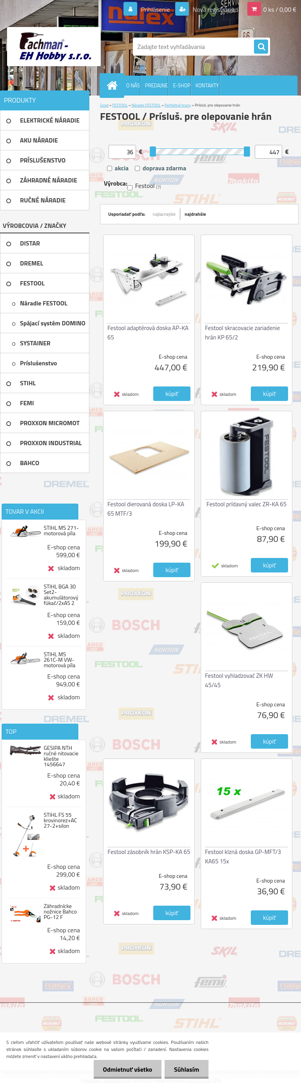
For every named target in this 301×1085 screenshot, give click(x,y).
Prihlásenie (155, 9)
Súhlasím (186, 1069)
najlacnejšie (164, 214)
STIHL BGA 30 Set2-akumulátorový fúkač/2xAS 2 (61, 595)
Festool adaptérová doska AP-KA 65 (148, 332)
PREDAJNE (156, 85)
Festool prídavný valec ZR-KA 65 (246, 504)
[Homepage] (113, 85)
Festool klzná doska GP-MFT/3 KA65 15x (243, 856)
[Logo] (54, 46)
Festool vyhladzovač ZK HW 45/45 (239, 680)
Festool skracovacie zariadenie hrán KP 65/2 (242, 332)
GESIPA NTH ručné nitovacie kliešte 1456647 (61, 756)
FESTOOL (120, 105)
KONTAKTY (207, 85)
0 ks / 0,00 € (279, 9)
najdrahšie (195, 214)
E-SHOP (181, 85)
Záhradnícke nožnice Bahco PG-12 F (60, 911)
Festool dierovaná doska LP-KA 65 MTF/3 (145, 509)
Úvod (104, 105)
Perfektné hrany (178, 105)
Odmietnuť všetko (126, 1069)
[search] (261, 47)
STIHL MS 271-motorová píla (61, 530)
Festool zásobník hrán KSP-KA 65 (149, 851)
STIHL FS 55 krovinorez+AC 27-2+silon (60, 820)
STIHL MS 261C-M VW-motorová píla (59, 660)
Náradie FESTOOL (146, 105)
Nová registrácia (213, 9)
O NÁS (133, 85)
